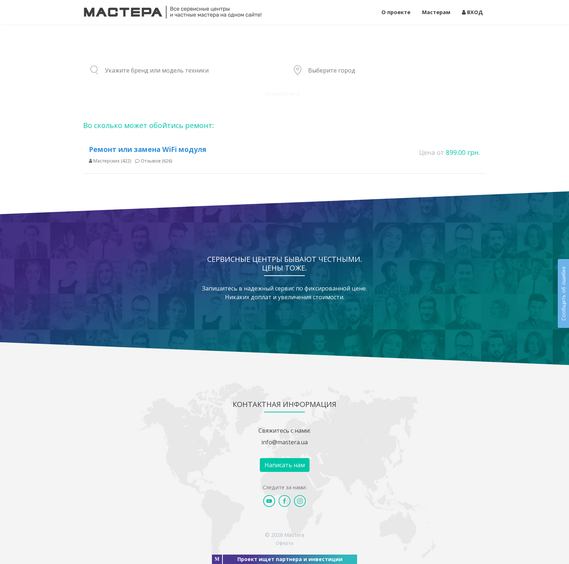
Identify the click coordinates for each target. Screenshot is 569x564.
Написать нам (285, 465)
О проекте (395, 12)
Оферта (284, 543)
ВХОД (472, 12)
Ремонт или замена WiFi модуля (147, 149)
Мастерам (436, 12)
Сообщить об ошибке (563, 293)
